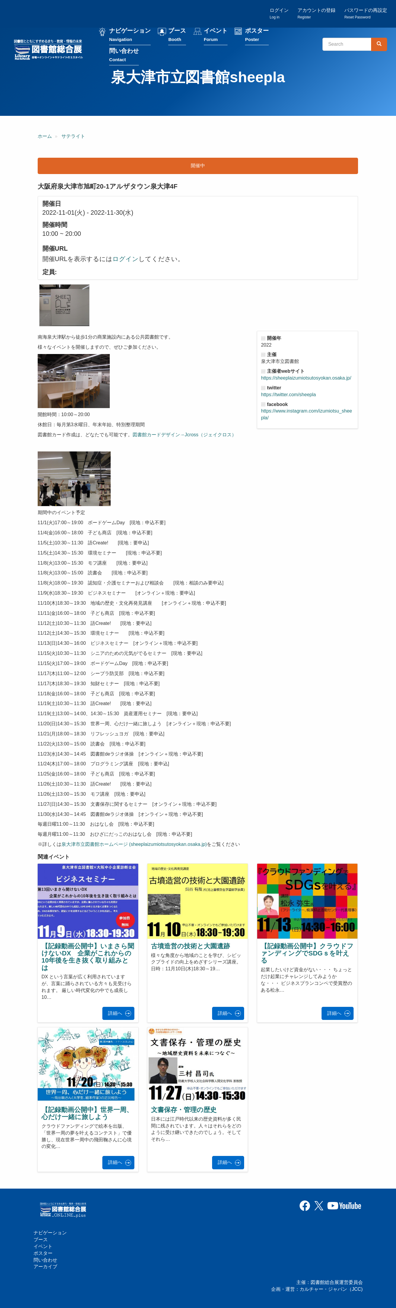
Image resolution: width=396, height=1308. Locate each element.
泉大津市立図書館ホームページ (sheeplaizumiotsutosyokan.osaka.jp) (134, 844)
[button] (64, 305)
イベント (216, 35)
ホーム (45, 136)
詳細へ (115, 1013)
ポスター (257, 35)
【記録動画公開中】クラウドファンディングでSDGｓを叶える (307, 953)
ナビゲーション (130, 35)
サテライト (73, 136)
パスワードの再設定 (365, 13)
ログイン (279, 13)
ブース (177, 35)
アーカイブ (45, 1266)
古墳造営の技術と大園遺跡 (190, 946)
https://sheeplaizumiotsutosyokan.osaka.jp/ (306, 377)
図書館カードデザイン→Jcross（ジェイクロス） (184, 434)
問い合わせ (124, 55)
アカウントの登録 (316, 13)
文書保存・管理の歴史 (184, 1109)
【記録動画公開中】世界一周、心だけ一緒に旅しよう (87, 1113)
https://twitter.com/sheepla (288, 394)
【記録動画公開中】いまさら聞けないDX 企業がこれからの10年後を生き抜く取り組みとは (88, 956)
